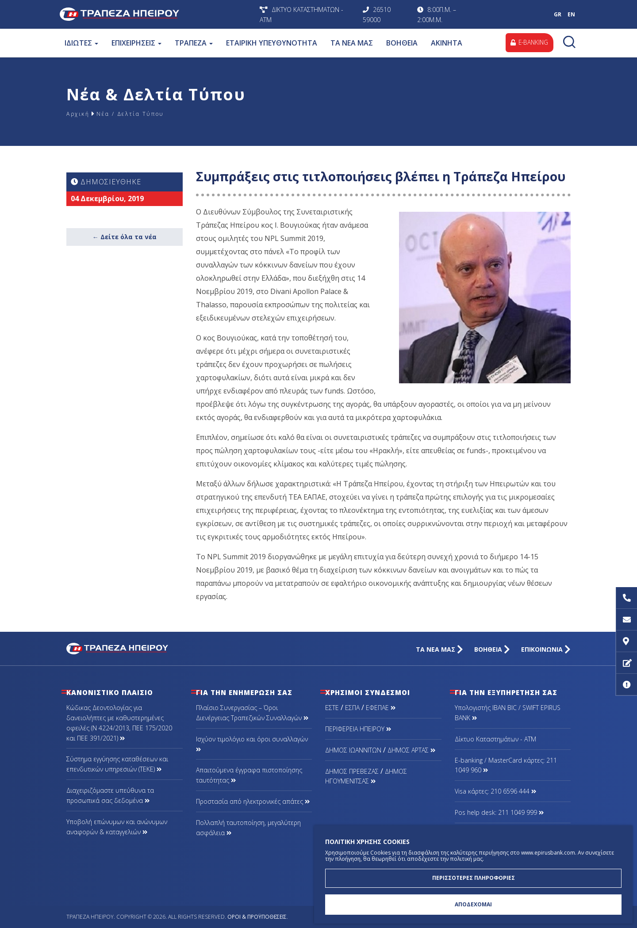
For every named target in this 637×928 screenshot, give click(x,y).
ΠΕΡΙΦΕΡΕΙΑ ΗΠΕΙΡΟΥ (358, 729)
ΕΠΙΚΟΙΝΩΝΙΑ (546, 649)
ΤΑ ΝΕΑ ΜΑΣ (351, 43)
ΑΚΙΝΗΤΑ (446, 43)
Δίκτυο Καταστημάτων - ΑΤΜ (495, 739)
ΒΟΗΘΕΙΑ (401, 43)
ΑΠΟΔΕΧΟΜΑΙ (473, 904)
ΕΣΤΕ (332, 707)
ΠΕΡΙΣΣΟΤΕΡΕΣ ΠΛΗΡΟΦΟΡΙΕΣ (473, 876)
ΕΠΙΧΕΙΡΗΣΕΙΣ (136, 43)
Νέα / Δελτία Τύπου (140, 113)
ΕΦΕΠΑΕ (380, 707)
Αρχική (79, 113)
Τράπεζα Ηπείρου (157, 14)
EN (571, 14)
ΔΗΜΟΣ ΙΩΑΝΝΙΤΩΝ (353, 750)
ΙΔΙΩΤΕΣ (81, 43)
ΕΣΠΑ (352, 707)
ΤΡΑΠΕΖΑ (193, 43)
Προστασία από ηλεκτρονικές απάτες (253, 801)
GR (557, 14)
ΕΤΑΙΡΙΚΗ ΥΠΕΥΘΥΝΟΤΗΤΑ (271, 43)
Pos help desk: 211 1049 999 (499, 812)
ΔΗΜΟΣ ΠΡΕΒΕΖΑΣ (352, 771)
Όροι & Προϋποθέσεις (257, 916)
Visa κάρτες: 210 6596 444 (495, 791)
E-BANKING (528, 42)
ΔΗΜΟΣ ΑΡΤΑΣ (411, 750)
